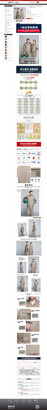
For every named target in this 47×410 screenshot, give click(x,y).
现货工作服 (6, 28)
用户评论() (21, 23)
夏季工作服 (14, 4)
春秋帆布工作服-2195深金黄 (9, 46)
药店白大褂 (6, 20)
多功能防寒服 (8, 11)
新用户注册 (17, 402)
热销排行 (6, 34)
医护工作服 (11, 14)
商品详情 (18, 23)
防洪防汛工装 (8, 25)
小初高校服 (6, 23)
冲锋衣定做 (6, 25)
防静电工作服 (28, 4)
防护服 (18, 4)
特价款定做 (6, 22)
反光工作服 (6, 12)
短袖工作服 (11, 28)
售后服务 (34, 23)
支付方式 (24, 402)
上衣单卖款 (8, 28)
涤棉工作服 (24, 4)
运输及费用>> (29, 10)
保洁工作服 (6, 26)
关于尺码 (31, 23)
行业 (5, 13)
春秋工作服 (11, 4)
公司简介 (38, 4)
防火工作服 (6, 11)
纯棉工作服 (21, 4)
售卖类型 (6, 27)
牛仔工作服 (8, 26)
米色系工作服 (6, 32)
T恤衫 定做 (8, 23)
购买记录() (25, 23)
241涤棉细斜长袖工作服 (9, 38)
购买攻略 (35, 4)
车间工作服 (6, 14)
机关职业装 (8, 14)
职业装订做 (11, 22)
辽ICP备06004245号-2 (33, 407)
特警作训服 (8, 20)
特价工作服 (31, 4)
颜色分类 (6, 30)
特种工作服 (8, 22)
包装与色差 (37, 402)
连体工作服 (11, 20)
